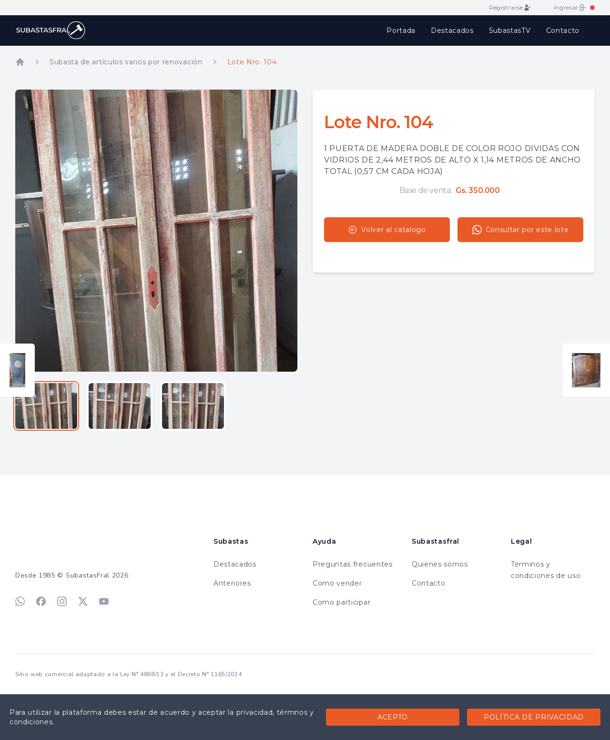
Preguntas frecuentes (353, 564)
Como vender (337, 583)
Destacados (452, 30)
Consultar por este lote (520, 229)
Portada (401, 30)
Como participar (341, 602)
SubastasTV (510, 30)
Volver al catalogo (387, 229)
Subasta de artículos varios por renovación (126, 62)
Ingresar (570, 7)
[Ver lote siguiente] (586, 370)
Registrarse (509, 7)
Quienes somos (440, 564)
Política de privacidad (534, 717)
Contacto (563, 30)
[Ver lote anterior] (17, 370)
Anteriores (232, 583)
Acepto (392, 717)
